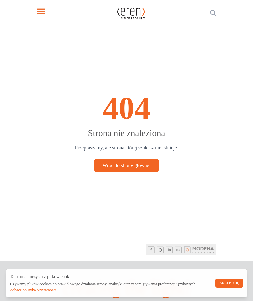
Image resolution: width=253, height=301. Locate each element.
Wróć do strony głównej (126, 165)
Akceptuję (229, 283)
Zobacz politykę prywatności (33, 290)
